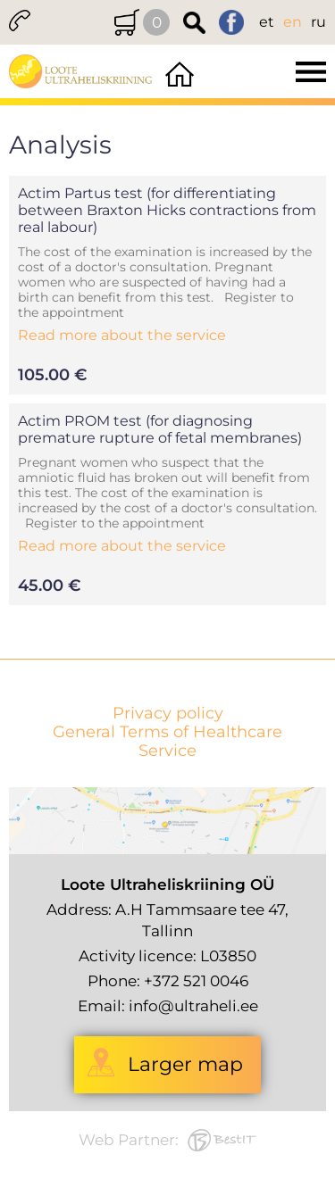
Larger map (185, 1064)
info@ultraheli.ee (193, 1006)
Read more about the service (122, 335)
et (266, 21)
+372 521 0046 (196, 981)
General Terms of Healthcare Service (167, 741)
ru (318, 21)
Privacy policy (168, 713)
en (292, 21)
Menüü (266, 71)
